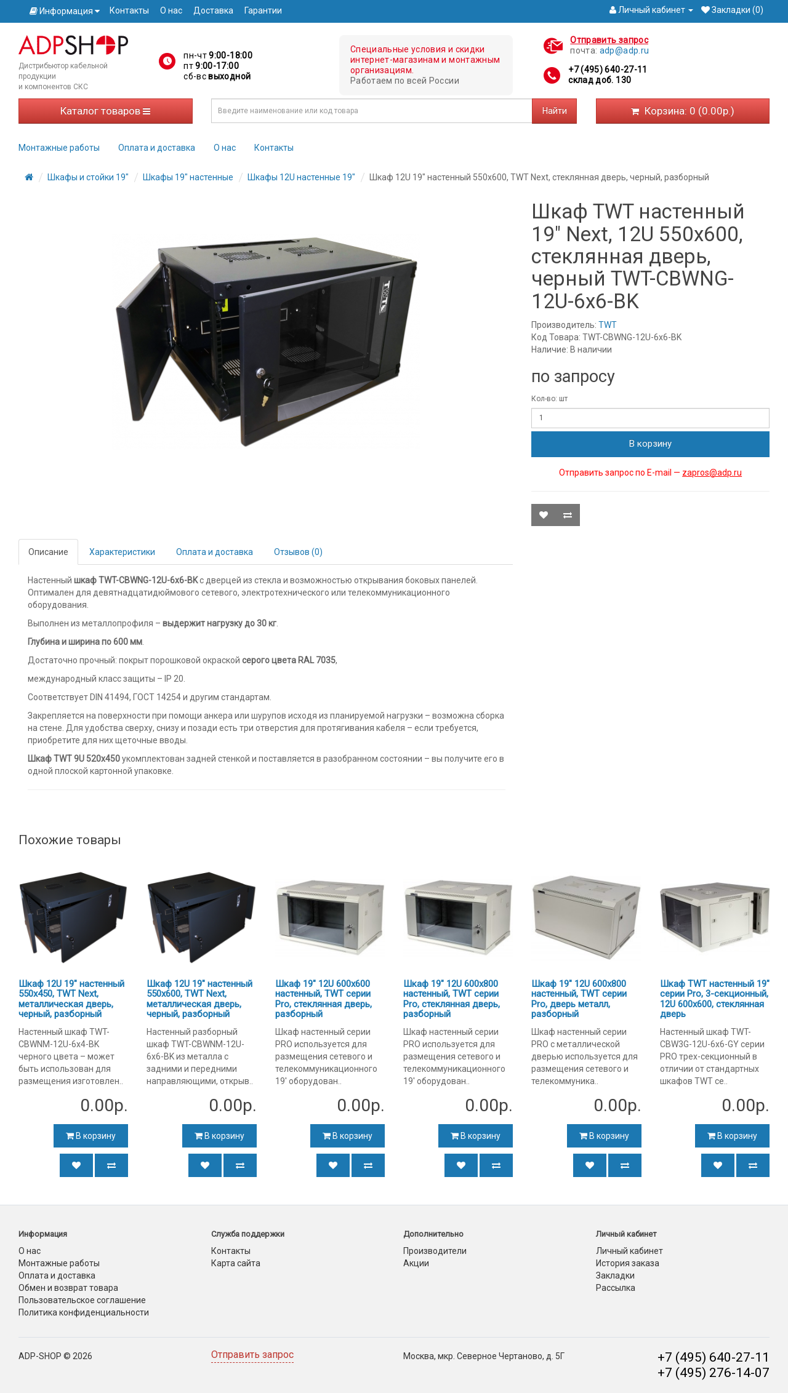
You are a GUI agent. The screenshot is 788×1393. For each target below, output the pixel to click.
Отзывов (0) (298, 552)
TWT (607, 325)
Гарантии (263, 10)
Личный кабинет (629, 1251)
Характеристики (122, 552)
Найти (554, 111)
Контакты (129, 10)
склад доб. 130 (599, 80)
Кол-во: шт (549, 398)
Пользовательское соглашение (82, 1300)
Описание (48, 552)
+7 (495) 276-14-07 (713, 1372)
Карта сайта (235, 1263)
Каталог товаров (105, 111)
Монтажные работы (59, 148)
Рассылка (615, 1288)
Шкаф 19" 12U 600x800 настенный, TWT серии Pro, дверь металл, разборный (579, 999)
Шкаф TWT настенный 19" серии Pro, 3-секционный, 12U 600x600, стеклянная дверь (715, 999)
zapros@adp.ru (712, 472)
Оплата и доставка (156, 148)
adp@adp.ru (624, 50)
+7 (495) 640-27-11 (607, 69)
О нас (171, 10)
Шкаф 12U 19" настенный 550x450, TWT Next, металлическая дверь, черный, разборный (71, 999)
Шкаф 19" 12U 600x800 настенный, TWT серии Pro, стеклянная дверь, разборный (451, 999)
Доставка (213, 10)
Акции (416, 1263)
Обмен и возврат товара (68, 1288)
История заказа (627, 1263)
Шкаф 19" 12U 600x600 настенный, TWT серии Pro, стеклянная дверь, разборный (323, 999)
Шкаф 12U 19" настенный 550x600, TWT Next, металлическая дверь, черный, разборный (199, 999)
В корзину (650, 443)
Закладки (615, 1275)
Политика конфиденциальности (83, 1312)
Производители (435, 1251)
